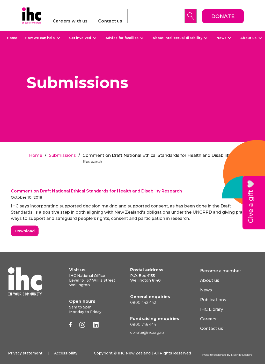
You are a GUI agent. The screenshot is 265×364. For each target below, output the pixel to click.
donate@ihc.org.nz (147, 332)
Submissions (62, 155)
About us (248, 38)
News (221, 38)
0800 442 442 (143, 302)
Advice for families (122, 38)
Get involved (80, 38)
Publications (213, 299)
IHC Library (211, 309)
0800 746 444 (143, 324)
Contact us (110, 21)
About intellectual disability (177, 38)
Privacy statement (25, 353)
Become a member (220, 270)
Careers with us (70, 21)
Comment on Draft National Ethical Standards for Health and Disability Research (96, 191)
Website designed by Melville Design (227, 355)
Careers (208, 318)
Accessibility (65, 353)
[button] (41, 38)
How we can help (40, 38)
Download (25, 231)
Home (12, 38)
